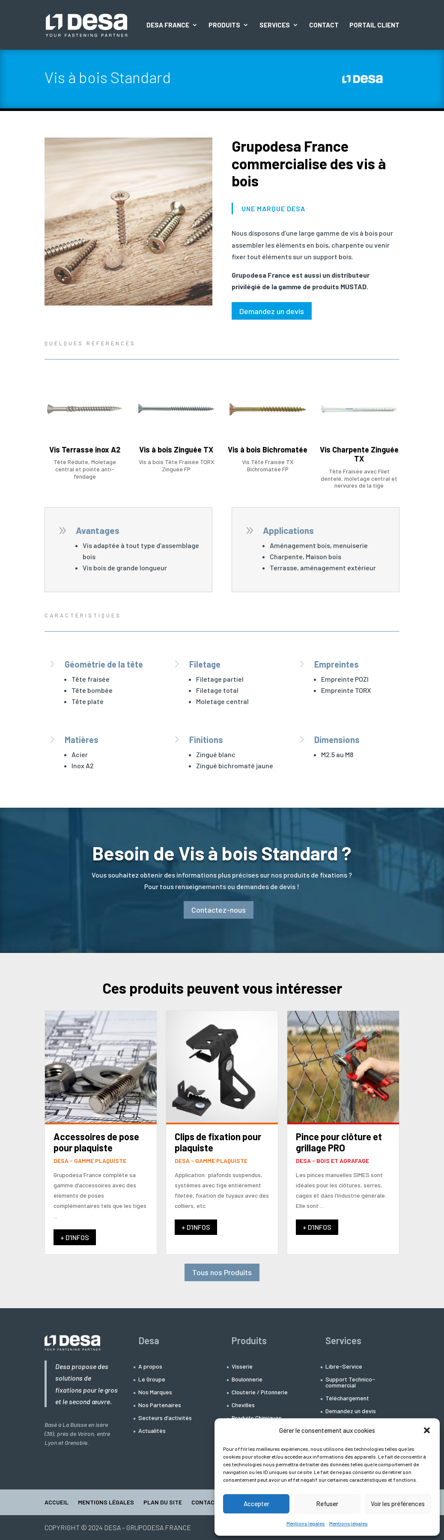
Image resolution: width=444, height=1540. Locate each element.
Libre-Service (343, 1366)
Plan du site (162, 1502)
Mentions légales (305, 1523)
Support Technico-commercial (350, 1382)
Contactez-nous (218, 909)
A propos (150, 1366)
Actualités (152, 1431)
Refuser (327, 1503)
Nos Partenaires (159, 1405)
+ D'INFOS (74, 1237)
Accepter (256, 1503)
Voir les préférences (398, 1503)
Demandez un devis (271, 311)
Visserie (242, 1366)
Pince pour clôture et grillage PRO (339, 1142)
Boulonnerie (247, 1379)
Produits (224, 25)
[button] (427, 1430)
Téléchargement (347, 1398)
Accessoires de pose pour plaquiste (96, 1142)
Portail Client (374, 25)
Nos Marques (155, 1392)
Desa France (167, 25)
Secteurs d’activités (165, 1418)
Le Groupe (151, 1379)
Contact (324, 25)
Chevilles (243, 1405)
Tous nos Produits (222, 1272)
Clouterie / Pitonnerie (260, 1392)
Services (274, 25)
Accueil (57, 1502)
